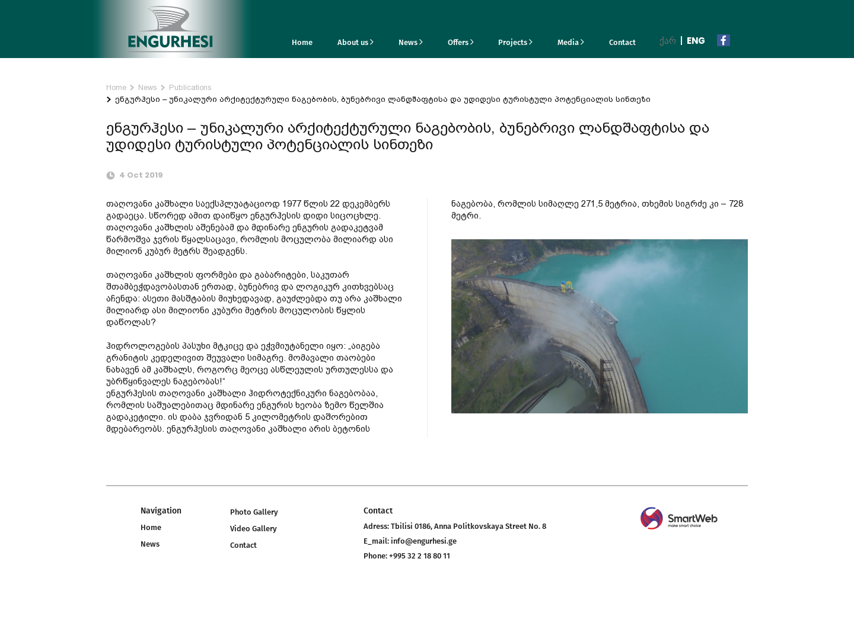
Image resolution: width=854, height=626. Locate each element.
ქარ (667, 40)
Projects (515, 42)
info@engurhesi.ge (424, 541)
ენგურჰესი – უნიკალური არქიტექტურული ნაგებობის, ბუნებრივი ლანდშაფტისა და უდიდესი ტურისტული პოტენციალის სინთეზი (383, 99)
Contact (622, 42)
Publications (190, 87)
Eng (696, 40)
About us (355, 42)
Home (302, 42)
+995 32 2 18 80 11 (419, 555)
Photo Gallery (254, 512)
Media (570, 42)
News (411, 42)
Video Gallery (253, 528)
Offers (461, 42)
